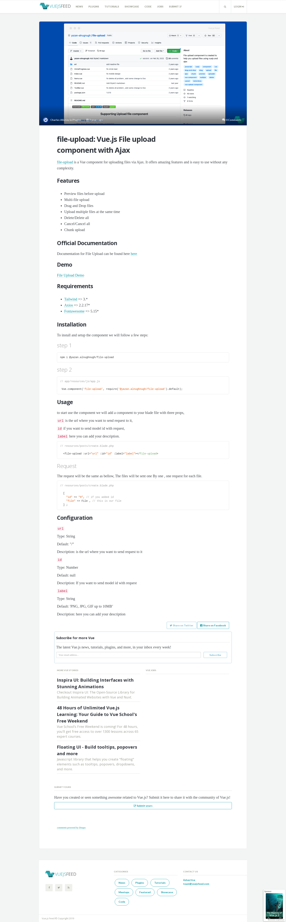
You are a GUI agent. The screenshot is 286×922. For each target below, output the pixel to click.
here (134, 254)
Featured (145, 892)
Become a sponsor (276, 920)
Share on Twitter (181, 625)
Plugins (93, 6)
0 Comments (233, 119)
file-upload (65, 162)
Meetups (124, 892)
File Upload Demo (70, 275)
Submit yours (143, 805)
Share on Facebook (213, 625)
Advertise (189, 879)
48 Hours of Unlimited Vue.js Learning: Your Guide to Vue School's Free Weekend (97, 714)
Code (148, 6)
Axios (68, 305)
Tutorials (112, 6)
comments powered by (71, 827)
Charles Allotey (59, 119)
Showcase (132, 6)
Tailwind (70, 299)
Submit (175, 6)
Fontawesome (74, 311)
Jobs (160, 6)
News (79, 6)
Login (239, 6)
